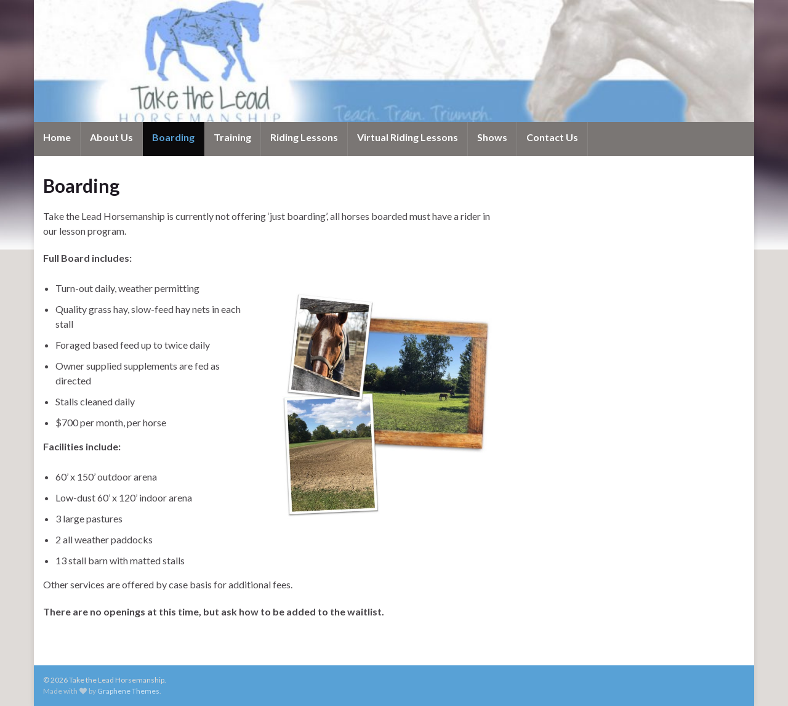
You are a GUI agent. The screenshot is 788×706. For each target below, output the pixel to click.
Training (232, 137)
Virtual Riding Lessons (407, 137)
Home (57, 137)
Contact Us (552, 137)
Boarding (173, 137)
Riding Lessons (304, 137)
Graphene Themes (128, 691)
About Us (111, 137)
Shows (492, 137)
